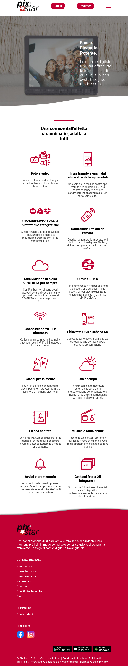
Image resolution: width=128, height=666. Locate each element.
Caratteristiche (26, 576)
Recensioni (24, 581)
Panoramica (25, 566)
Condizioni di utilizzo (74, 658)
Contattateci (25, 614)
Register (85, 6)
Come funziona (27, 571)
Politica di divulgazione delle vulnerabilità (70, 660)
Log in (58, 6)
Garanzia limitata (50, 658)
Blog (20, 596)
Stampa (22, 586)
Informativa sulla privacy (93, 661)
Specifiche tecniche (29, 591)
